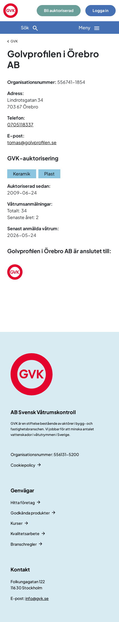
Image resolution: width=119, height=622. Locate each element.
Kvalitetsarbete (25, 533)
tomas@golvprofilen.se (31, 142)
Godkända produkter (30, 512)
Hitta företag (23, 502)
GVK (14, 41)
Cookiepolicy (23, 464)
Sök (30, 28)
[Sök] (30, 27)
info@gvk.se (37, 598)
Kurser (17, 523)
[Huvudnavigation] (89, 27)
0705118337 (20, 124)
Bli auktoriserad (58, 10)
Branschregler (24, 544)
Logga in (100, 10)
